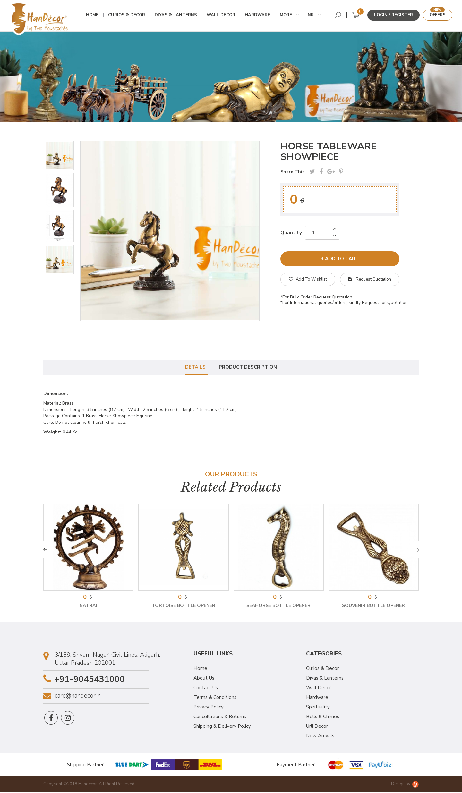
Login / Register (393, 15)
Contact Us (205, 688)
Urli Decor (317, 726)
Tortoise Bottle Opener (183, 606)
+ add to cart (340, 258)
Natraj (88, 606)
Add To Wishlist (308, 279)
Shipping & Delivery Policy (222, 726)
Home (93, 15)
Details (195, 367)
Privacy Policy (208, 707)
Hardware (258, 15)
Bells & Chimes (322, 717)
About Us (203, 678)
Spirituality (318, 707)
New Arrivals (320, 736)
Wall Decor (221, 15)
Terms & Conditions (214, 697)
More (286, 15)
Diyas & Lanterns (176, 15)
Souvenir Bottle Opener (373, 606)
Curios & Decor (127, 15)
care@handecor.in (78, 696)
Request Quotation (369, 279)
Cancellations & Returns (219, 717)
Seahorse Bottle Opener (278, 606)
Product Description (248, 367)
